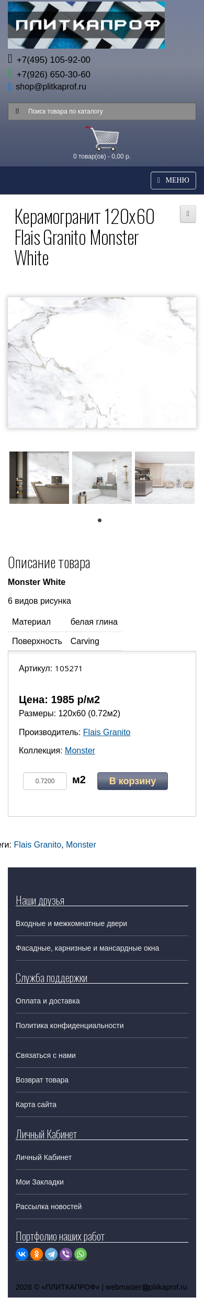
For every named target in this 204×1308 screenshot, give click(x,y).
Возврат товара (42, 1080)
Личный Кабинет (44, 1157)
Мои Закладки (40, 1182)
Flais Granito (107, 732)
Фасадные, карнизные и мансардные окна (87, 948)
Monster (80, 750)
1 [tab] (105, 522)
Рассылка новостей (49, 1206)
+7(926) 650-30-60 (49, 75)
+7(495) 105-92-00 (49, 60)
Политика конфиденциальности (70, 1025)
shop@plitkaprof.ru (51, 86)
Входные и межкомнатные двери (71, 923)
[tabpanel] (39, 480)
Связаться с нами (46, 1055)
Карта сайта (36, 1104)
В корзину (132, 781)
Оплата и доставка (48, 1001)
